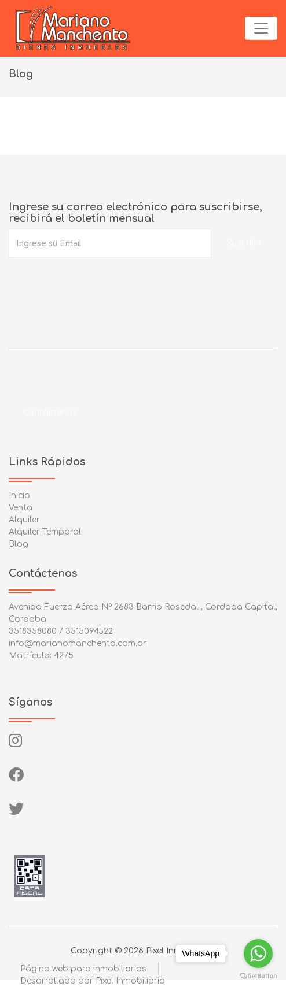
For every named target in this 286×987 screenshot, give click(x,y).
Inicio (19, 495)
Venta (20, 507)
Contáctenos (50, 413)
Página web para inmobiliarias (83, 968)
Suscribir (244, 243)
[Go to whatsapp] (258, 953)
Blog (18, 544)
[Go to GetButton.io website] (258, 975)
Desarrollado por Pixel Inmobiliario (92, 981)
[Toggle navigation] (261, 28)
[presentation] (97, 280)
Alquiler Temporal (45, 532)
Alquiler (24, 519)
